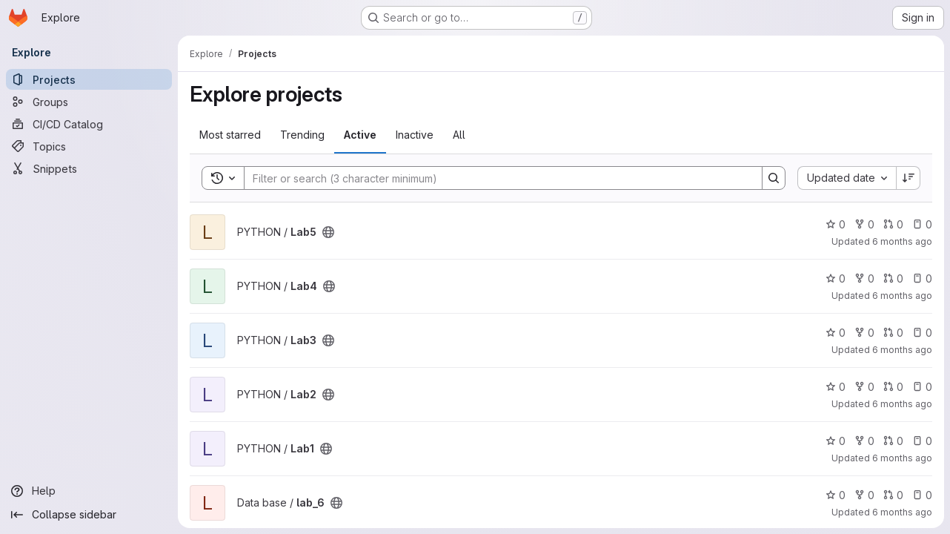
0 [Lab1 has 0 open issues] (922, 441)
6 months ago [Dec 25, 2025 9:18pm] (902, 403)
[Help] (89, 491)
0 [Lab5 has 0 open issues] (922, 224)
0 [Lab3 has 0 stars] (836, 332)
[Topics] (89, 146)
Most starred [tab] (230, 134)
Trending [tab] (302, 134)
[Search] (496, 178)
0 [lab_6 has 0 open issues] (922, 495)
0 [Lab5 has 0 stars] (836, 224)
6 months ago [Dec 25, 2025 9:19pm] (902, 349)
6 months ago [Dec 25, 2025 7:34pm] (902, 512)
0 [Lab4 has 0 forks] (864, 278)
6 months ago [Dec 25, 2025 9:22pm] (902, 295)
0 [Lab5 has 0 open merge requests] (893, 224)
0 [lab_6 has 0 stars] (836, 495)
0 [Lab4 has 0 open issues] (922, 278)
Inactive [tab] (415, 134)
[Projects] (89, 79)
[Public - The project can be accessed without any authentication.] (328, 232)
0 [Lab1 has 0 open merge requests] (893, 441)
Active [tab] (360, 134)
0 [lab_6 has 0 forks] (864, 495)
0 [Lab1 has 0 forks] (864, 441)
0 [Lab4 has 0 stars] (836, 278)
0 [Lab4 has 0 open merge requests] (893, 278)
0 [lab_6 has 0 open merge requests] (893, 495)
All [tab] (459, 134)
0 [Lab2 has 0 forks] (864, 386)
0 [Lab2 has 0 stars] (836, 386)
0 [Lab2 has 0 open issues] (922, 386)
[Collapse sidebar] (89, 514)
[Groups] (89, 101)
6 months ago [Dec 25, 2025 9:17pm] (902, 458)
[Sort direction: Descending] (908, 178)
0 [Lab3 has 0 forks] (864, 332)
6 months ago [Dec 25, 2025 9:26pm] (902, 241)
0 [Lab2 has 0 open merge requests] (893, 386)
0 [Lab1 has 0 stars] (836, 441)
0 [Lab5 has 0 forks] (864, 224)
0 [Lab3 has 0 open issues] (922, 332)
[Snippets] (89, 168)
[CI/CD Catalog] (89, 123)
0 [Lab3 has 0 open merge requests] (893, 332)
